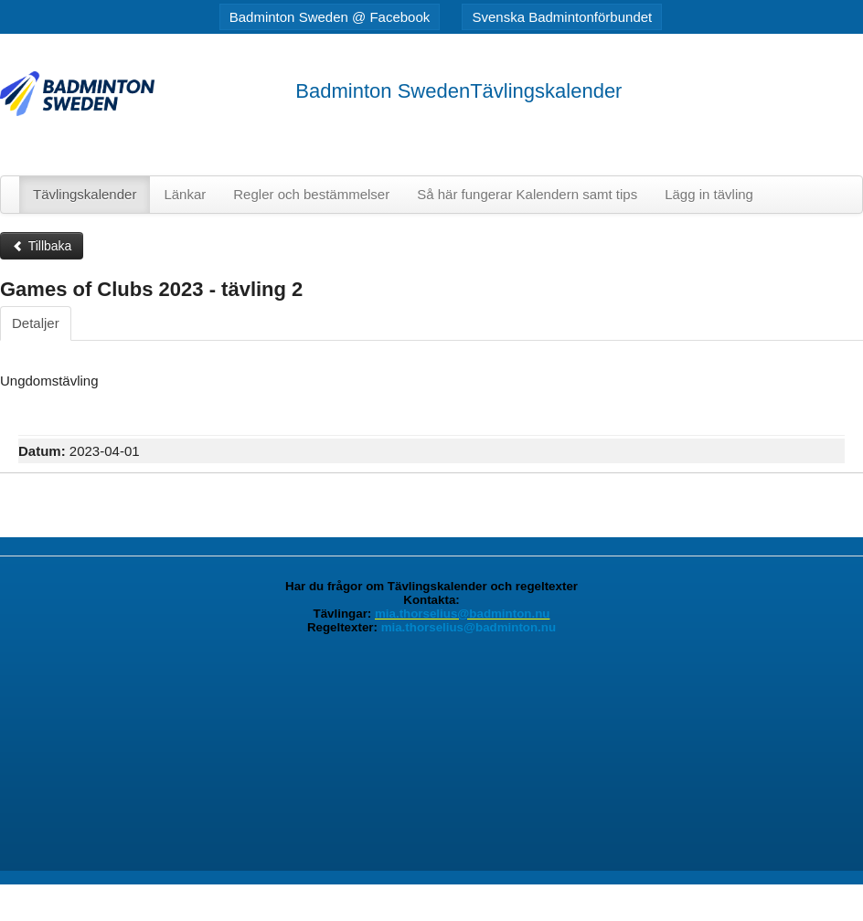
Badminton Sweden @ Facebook (330, 17)
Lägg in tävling (709, 194)
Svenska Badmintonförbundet (562, 17)
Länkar (185, 194)
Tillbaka (41, 245)
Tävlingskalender (84, 194)
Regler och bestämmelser (311, 194)
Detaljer (35, 323)
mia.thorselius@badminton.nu (462, 613)
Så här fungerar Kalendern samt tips (527, 194)
